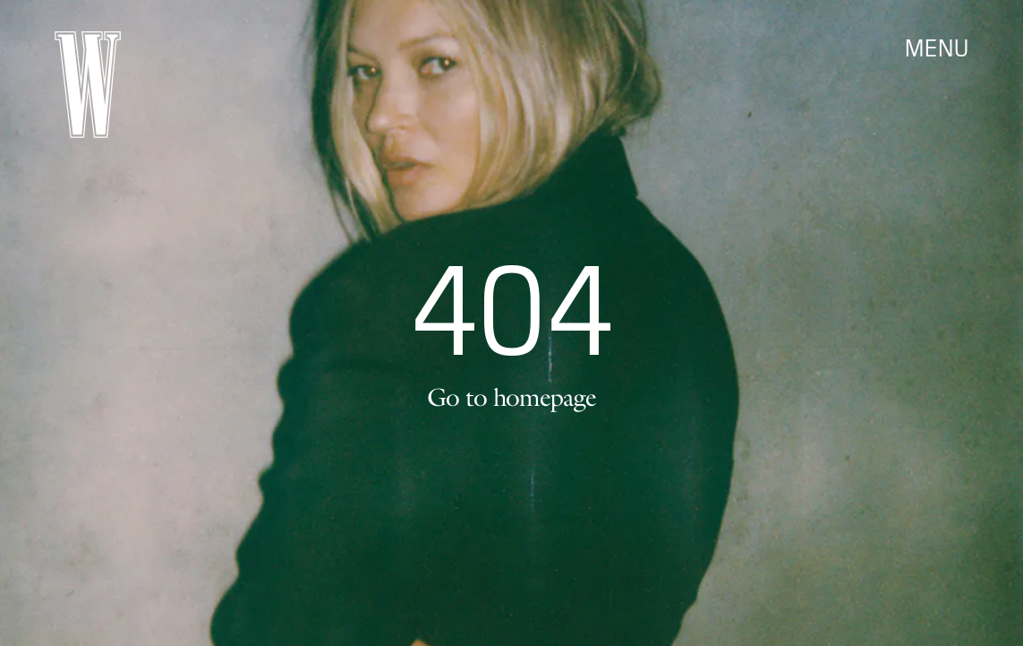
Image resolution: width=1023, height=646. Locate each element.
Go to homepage (511, 396)
